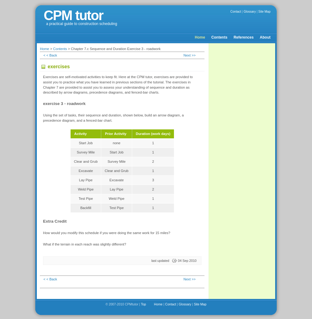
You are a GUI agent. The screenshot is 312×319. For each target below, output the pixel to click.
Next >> (190, 55)
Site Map (264, 11)
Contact (235, 11)
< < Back (50, 55)
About (265, 37)
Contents (219, 37)
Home (200, 37)
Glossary (250, 11)
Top (143, 304)
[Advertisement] (242, 139)
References (244, 37)
